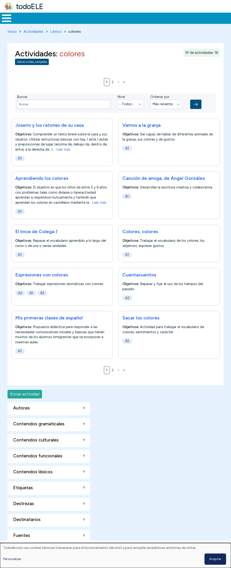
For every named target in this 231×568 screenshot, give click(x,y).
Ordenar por (160, 96)
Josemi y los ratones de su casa (49, 124)
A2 (20, 292)
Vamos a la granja (141, 124)
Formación (52, 18)
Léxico (56, 30)
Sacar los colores (140, 317)
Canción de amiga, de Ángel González (163, 177)
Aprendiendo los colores (41, 177)
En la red (107, 18)
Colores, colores (140, 231)
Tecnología (136, 18)
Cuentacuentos (139, 274)
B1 (127, 195)
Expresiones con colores (41, 274)
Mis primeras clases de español (49, 317)
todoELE (29, 6)
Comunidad (167, 18)
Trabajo (81, 18)
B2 (42, 292)
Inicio (4, 17)
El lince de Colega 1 (37, 231)
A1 (20, 157)
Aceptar (215, 559)
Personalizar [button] (12, 559)
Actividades (33, 30)
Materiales (22, 18)
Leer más (63, 148)
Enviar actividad (24, 393)
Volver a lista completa (32, 61)
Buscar (189, 17)
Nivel (121, 96)
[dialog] (115, 555)
